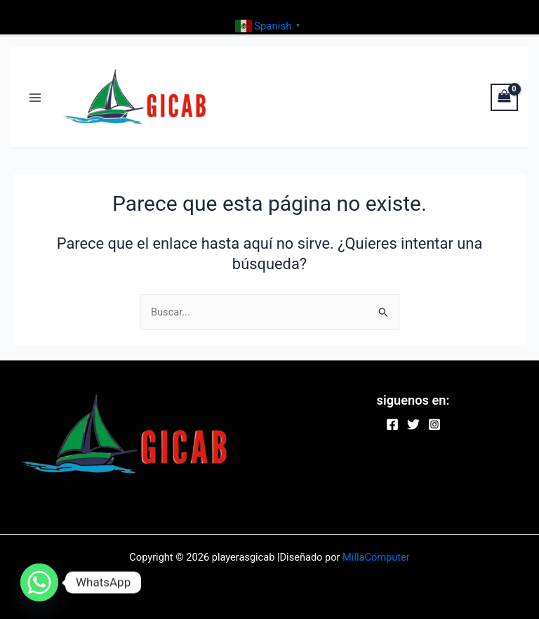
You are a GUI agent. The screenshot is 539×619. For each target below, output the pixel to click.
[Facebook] (392, 424)
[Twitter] (413, 424)
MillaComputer (376, 557)
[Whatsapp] (39, 582)
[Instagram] (434, 424)
